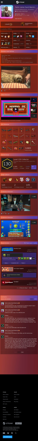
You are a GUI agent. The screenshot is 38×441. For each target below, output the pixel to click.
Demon (8, 254)
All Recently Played (23, 287)
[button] (8, 24)
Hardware (16, 399)
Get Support (16, 414)
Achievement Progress (7, 258)
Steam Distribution (7, 401)
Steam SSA (5, 396)
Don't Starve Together (19, 268)
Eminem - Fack (19, 14)
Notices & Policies (7, 414)
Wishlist (30, 287)
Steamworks (5, 399)
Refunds (4, 419)
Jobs (15, 396)
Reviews (35, 287)
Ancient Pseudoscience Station (13, 274)
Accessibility (5, 412)
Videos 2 (6, 263)
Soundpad (16, 281)
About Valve (16, 394)
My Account (16, 416)
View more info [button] (18, 18)
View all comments (6, 299)
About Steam (6, 394)
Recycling (16, 401)
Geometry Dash (17, 248)
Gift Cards (5, 403)
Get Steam (16, 409)
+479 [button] (33, 258)
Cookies (4, 416)
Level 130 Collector (21, 159)
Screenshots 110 (14, 263)
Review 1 (23, 263)
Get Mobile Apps (7, 436)
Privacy (4, 409)
